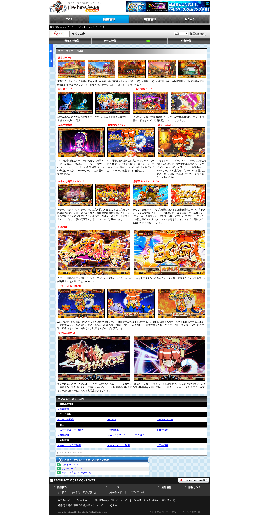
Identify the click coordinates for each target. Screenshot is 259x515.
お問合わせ (64, 500)
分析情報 (186, 40)
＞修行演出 (162, 430)
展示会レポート (118, 492)
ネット (86, 27)
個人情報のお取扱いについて (110, 500)
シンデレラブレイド (72, 468)
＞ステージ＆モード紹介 (70, 430)
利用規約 (82, 500)
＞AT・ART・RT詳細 (118, 445)
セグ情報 (62, 492)
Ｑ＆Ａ (113, 505)
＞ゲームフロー (165, 419)
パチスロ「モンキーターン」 (77, 472)
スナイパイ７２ (70, 464)
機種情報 (109, 19)
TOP (69, 19)
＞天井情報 (162, 445)
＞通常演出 (113, 430)
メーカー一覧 (74, 27)
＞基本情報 (63, 409)
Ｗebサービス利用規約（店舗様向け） (155, 500)
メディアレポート (140, 492)
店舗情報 (150, 19)
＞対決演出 (63, 435)
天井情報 (75, 492)
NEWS (190, 19)
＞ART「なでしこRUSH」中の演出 (125, 435)
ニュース (114, 487)
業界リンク (194, 487)
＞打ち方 (111, 419)
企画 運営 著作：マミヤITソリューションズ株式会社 (175, 512)
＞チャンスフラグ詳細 (69, 445)
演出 (148, 40)
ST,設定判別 (89, 492)
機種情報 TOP (57, 27)
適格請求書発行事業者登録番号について (80, 505)
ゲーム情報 (110, 40)
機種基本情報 (71, 40)
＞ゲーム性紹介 (65, 419)
